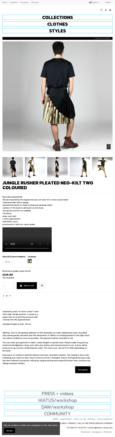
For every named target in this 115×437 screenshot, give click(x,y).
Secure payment (105, 419)
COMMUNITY (57, 413)
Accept (9, 430)
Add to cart (27, 285)
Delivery (91, 419)
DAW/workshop (57, 406)
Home (4, 2)
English (95, 2)
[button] (57, 17)
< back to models (102, 38)
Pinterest (35, 2)
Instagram (24, 2)
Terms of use (80, 419)
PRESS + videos (57, 393)
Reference (7, 271)
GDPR (55, 419)
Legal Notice (66, 419)
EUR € (108, 2)
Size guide (83, 369)
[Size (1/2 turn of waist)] (8, 261)
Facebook (14, 2)
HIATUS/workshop (57, 400)
